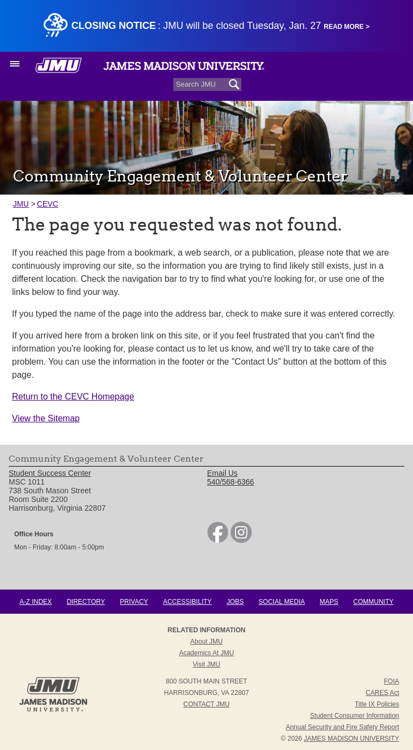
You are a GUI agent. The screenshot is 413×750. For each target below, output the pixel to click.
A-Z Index (36, 602)
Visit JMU (206, 664)
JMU (21, 203)
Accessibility (187, 602)
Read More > (346, 27)
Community (373, 602)
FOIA (391, 681)
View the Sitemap (46, 418)
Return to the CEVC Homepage (73, 396)
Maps (329, 602)
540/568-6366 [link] (230, 481)
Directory (85, 602)
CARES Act (382, 693)
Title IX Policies (377, 704)
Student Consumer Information (354, 715)
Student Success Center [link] (50, 473)
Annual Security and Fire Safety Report (342, 727)
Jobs (235, 602)
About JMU (206, 641)
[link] (217, 540)
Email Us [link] (222, 473)
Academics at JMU (206, 653)
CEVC (47, 203)
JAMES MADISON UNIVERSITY (351, 738)
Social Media (282, 602)
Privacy (134, 602)
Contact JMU (207, 704)
